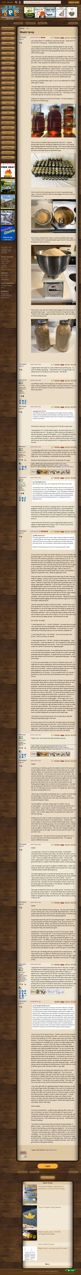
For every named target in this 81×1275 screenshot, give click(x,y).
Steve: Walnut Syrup (46, 1244)
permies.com (8, 142)
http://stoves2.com (51, 1150)
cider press (8, 128)
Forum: (22, 28)
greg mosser (22, 380)
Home (4, 2)
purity (8, 68)
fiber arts (8, 88)
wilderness (8, 83)
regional (8, 103)
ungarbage (8, 73)
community (8, 78)
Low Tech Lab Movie (67, 466)
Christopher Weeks (22, 964)
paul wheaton (63, 1273)
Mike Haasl (22, 446)
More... (47, 1264)
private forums (8, 152)
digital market (8, 137)
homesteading (8, 48)
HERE (64, 463)
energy (8, 53)
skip (8, 113)
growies (8, 33)
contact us (9, 1273)
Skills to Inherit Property (61, 465)
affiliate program (24, 1273)
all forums (8, 157)
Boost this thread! (48, 1177)
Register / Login (73, 2)
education (8, 108)
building (8, 43)
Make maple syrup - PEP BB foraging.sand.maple (49, 1233)
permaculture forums (8, 28)
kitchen (8, 63)
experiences (8, 118)
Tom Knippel (22, 37)
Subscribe (10, 2)
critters (8, 38)
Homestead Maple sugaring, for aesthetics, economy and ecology (51, 1187)
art (8, 93)
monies (8, 58)
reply (47, 1166)
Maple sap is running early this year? (53, 1248)
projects (8, 133)
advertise (16, 1273)
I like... (20, 398)
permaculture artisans (8, 98)
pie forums (8, 147)
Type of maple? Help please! (49, 1207)
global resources (8, 123)
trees (27, 28)
